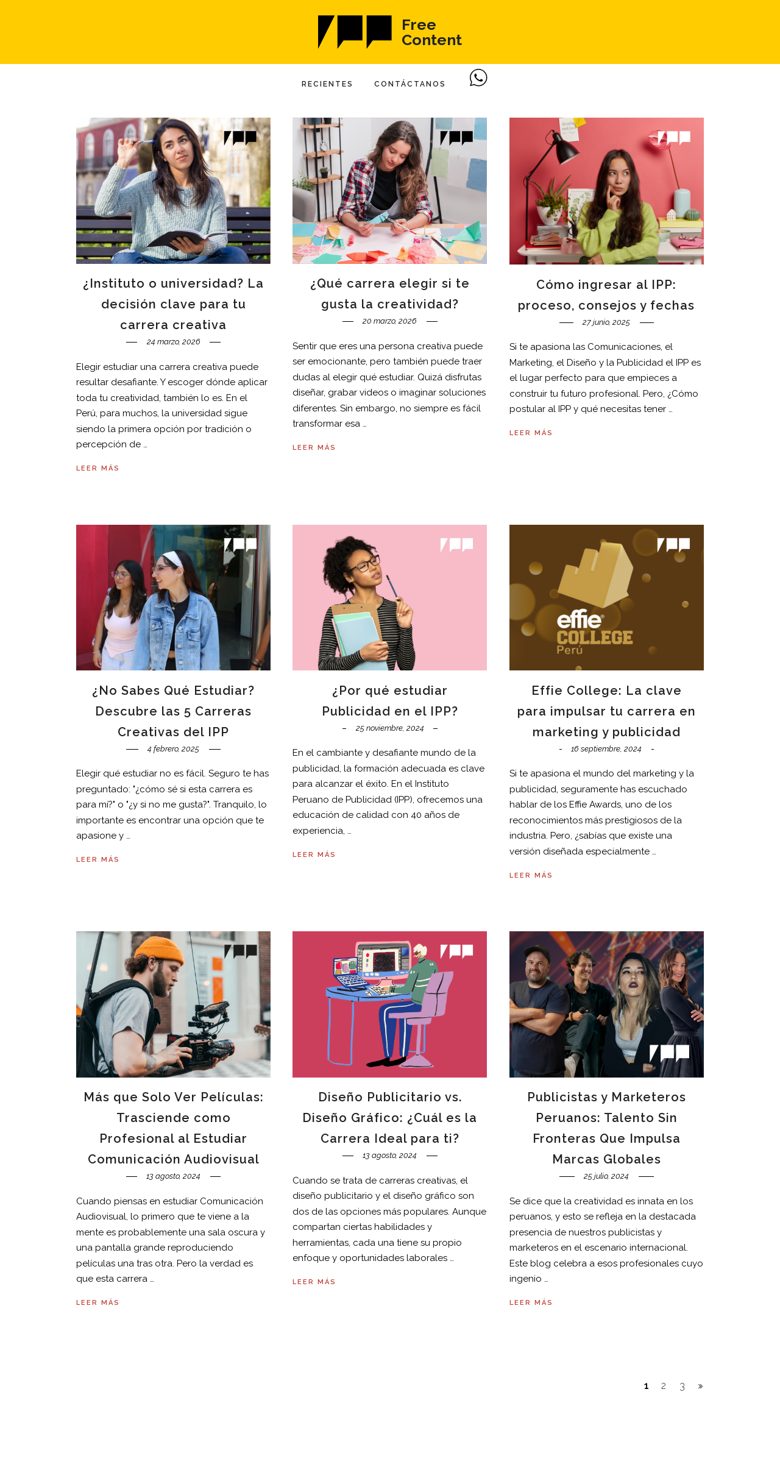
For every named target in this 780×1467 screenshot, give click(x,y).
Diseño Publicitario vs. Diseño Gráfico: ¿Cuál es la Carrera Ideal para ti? (389, 1118)
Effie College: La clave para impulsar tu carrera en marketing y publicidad (606, 711)
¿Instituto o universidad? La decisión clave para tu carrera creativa (173, 304)
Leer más (98, 468)
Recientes (327, 84)
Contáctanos (410, 84)
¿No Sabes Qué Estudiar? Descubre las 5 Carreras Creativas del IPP (173, 711)
